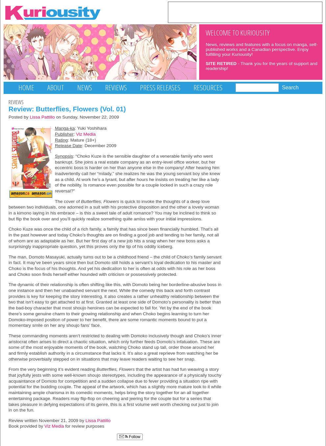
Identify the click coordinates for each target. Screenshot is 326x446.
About (55, 87)
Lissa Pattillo (42, 117)
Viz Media (86, 134)
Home (26, 87)
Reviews (116, 87)
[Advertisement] (245, 12)
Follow (129, 437)
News (84, 87)
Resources (208, 87)
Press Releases (160, 87)
